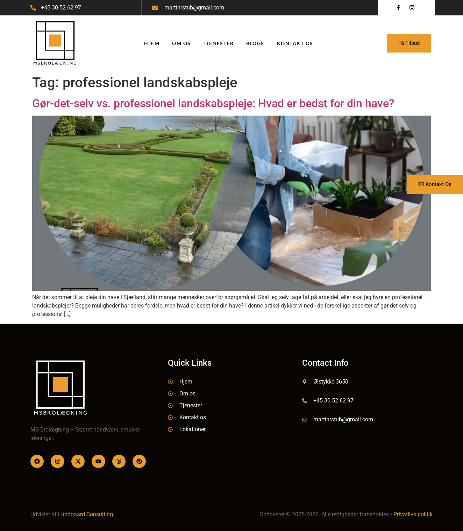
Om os (181, 43)
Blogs (255, 43)
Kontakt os (295, 43)
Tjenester (219, 43)
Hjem (151, 43)
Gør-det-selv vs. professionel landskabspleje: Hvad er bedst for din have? (213, 103)
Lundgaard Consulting (85, 514)
